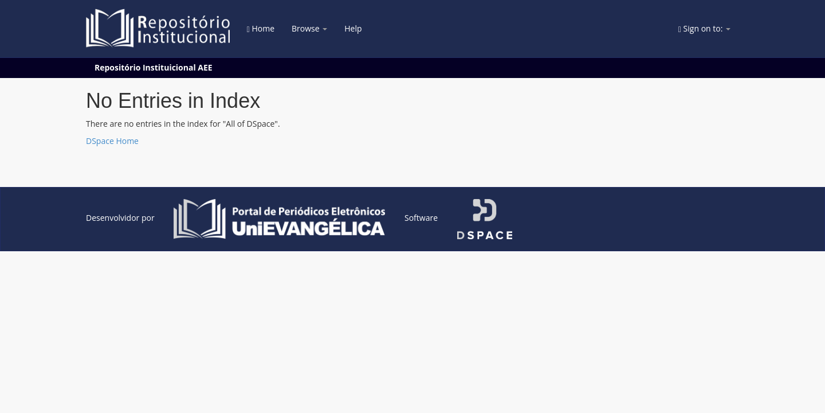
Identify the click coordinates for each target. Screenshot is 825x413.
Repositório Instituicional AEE (154, 67)
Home (260, 28)
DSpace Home (112, 140)
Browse (309, 28)
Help (353, 28)
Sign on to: (704, 28)
